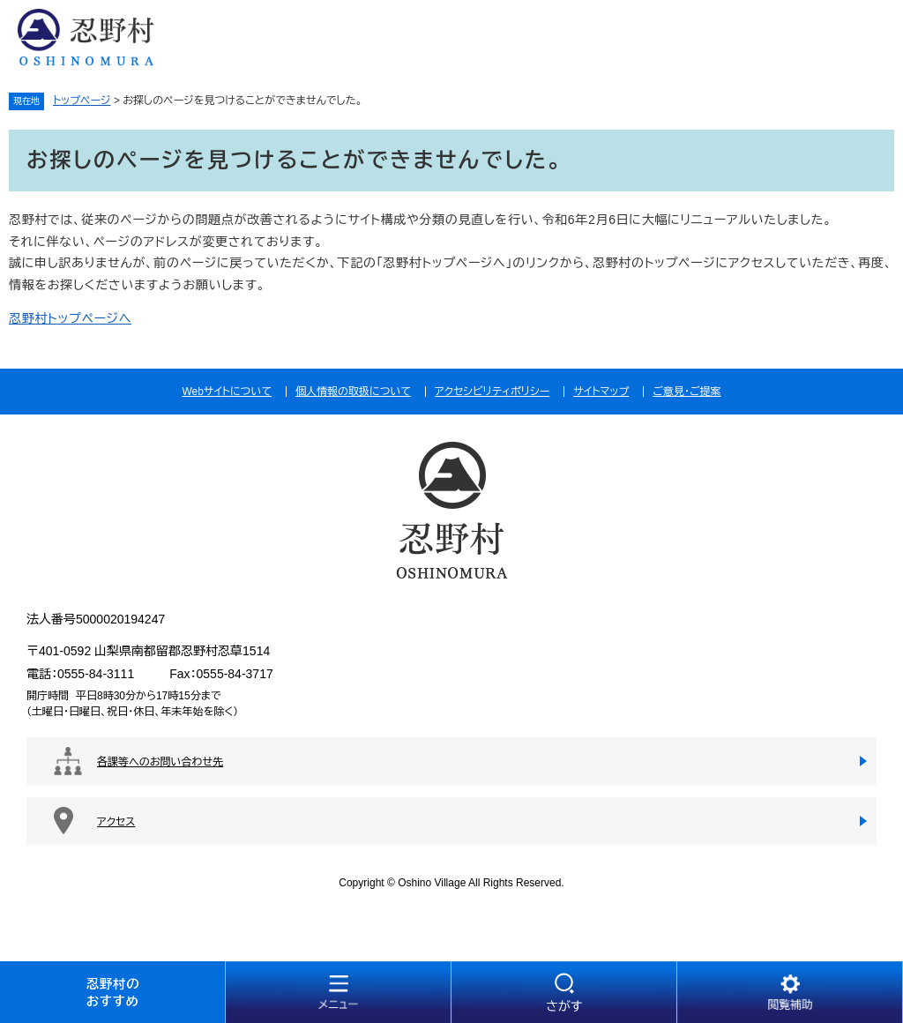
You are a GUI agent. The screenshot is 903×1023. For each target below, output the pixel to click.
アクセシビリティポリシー (492, 391)
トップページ (82, 100)
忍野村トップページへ (70, 318)
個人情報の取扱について (353, 391)
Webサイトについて (227, 391)
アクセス (116, 822)
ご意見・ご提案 (686, 391)
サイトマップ (601, 391)
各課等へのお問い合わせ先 (160, 762)
